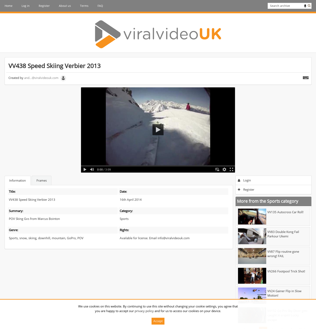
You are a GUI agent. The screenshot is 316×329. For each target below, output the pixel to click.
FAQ (100, 6)
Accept (158, 321)
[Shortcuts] (306, 77)
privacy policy (144, 311)
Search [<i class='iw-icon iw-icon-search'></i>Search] (309, 5)
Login (244, 180)
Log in (26, 6)
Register (44, 6)
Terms (84, 6)
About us (65, 6)
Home (8, 6)
